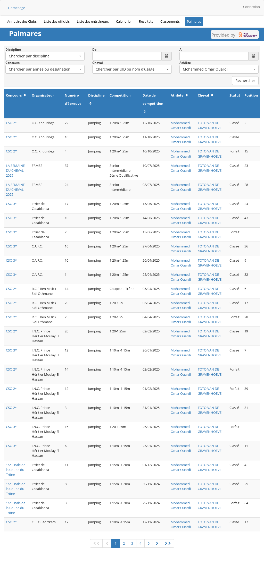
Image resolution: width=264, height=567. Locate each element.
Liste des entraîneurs (93, 21)
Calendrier (124, 21)
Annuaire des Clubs (22, 21)
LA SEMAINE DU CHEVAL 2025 (15, 170)
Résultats (146, 21)
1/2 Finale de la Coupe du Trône (15, 469)
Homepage (16, 7)
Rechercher (245, 80)
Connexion (251, 6)
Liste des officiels (57, 21)
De (94, 49)
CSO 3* (11, 203)
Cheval (97, 63)
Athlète (185, 63)
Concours (12, 63)
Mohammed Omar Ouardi (181, 125)
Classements (170, 21)
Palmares (194, 21)
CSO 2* (11, 123)
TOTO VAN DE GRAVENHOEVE (209, 125)
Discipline (13, 49)
